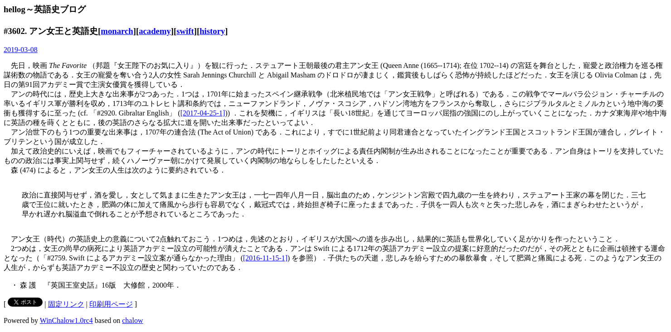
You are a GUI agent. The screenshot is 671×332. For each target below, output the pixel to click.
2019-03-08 (21, 49)
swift (185, 31)
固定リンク (66, 304)
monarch (117, 31)
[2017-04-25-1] (202, 113)
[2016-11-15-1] (265, 258)
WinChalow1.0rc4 (66, 320)
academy (155, 31)
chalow (132, 320)
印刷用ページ (111, 304)
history (212, 31)
